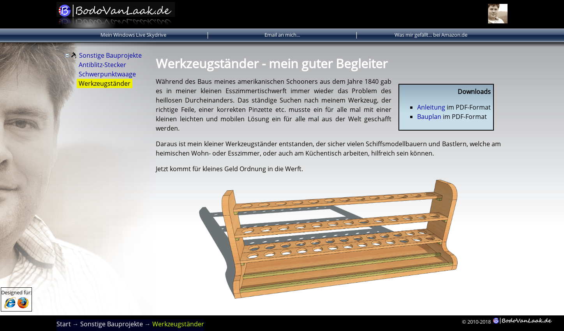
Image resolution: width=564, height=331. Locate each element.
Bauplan (429, 116)
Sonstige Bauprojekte (110, 55)
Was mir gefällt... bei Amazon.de (431, 34)
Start (63, 324)
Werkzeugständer (104, 83)
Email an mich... (282, 34)
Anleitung (431, 107)
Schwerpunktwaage (107, 74)
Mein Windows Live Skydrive (133, 34)
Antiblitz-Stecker (102, 64)
